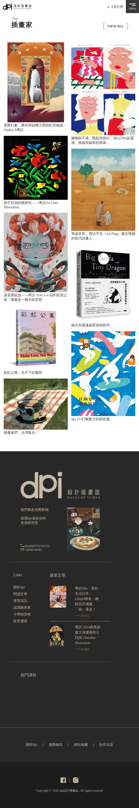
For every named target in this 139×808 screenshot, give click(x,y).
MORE (82, 615)
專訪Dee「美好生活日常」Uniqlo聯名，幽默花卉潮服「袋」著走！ (87, 598)
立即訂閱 (117, 7)
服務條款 (56, 744)
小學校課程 (22, 614)
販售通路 (20, 621)
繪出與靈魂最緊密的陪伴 (90, 325)
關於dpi (19, 587)
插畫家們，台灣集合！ (21, 432)
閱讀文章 (20, 594)
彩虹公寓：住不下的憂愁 (23, 372)
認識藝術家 (22, 607)
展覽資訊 (20, 601)
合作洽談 (106, 744)
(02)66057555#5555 (36, 546)
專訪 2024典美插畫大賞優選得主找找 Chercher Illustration (87, 635)
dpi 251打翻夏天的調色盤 (90, 419)
